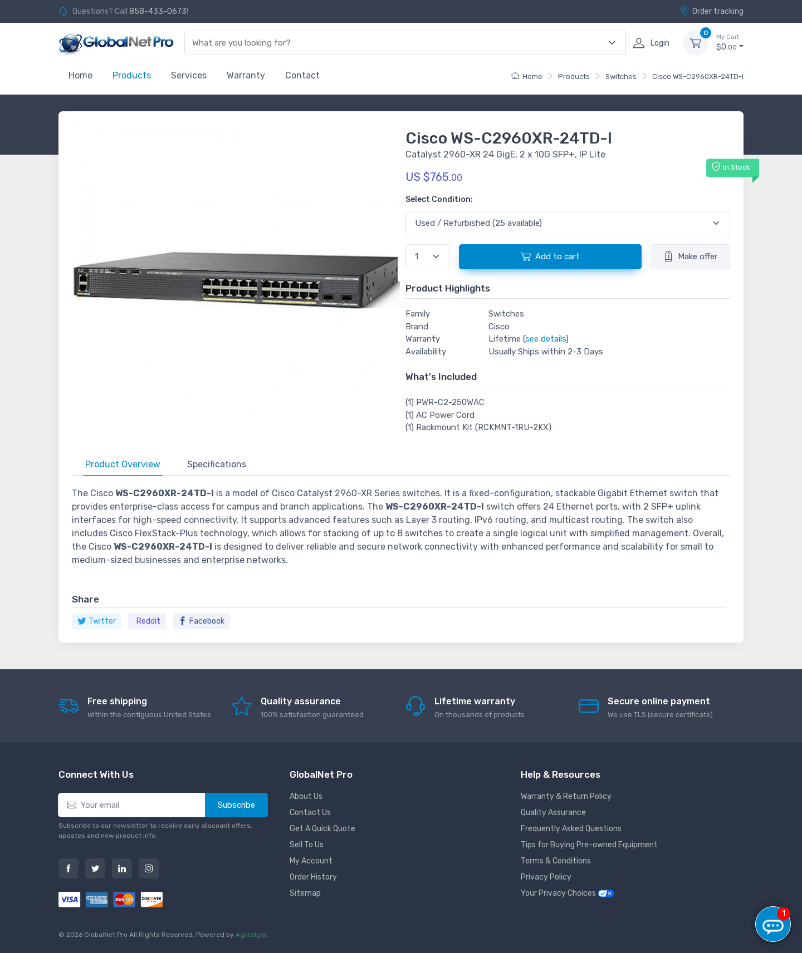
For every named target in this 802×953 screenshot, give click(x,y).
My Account (311, 861)
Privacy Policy (546, 877)
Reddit (148, 621)
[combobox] (398, 43)
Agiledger (251, 935)
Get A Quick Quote (322, 828)
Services (189, 75)
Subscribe (236, 805)
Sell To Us (307, 845)
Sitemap (305, 893)
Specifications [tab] (216, 464)
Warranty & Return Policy (566, 796)
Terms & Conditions (556, 861)
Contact (302, 75)
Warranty (246, 75)
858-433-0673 (158, 11)
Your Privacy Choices (567, 893)
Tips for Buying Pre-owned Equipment (589, 845)
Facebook (201, 621)
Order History (313, 877)
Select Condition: (439, 199)
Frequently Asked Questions (571, 828)
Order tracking (712, 11)
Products (132, 75)
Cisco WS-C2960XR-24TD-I (698, 76)
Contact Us (310, 812)
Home (80, 75)
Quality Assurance (553, 812)
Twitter (96, 621)
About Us (306, 796)
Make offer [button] (690, 256)
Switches (621, 76)
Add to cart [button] (550, 256)
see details (545, 339)
